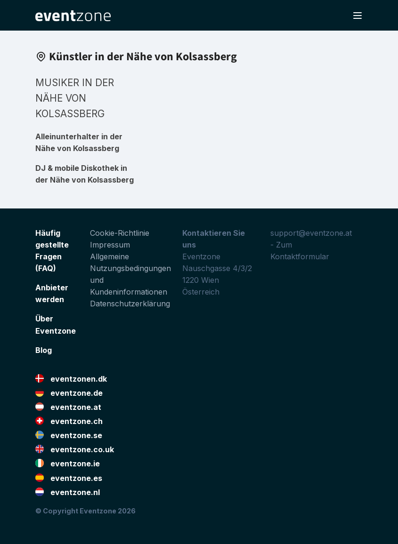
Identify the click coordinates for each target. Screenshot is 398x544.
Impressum (110, 244)
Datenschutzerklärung (130, 303)
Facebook (349, 526)
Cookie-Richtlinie (119, 233)
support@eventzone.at (311, 233)
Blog (43, 350)
